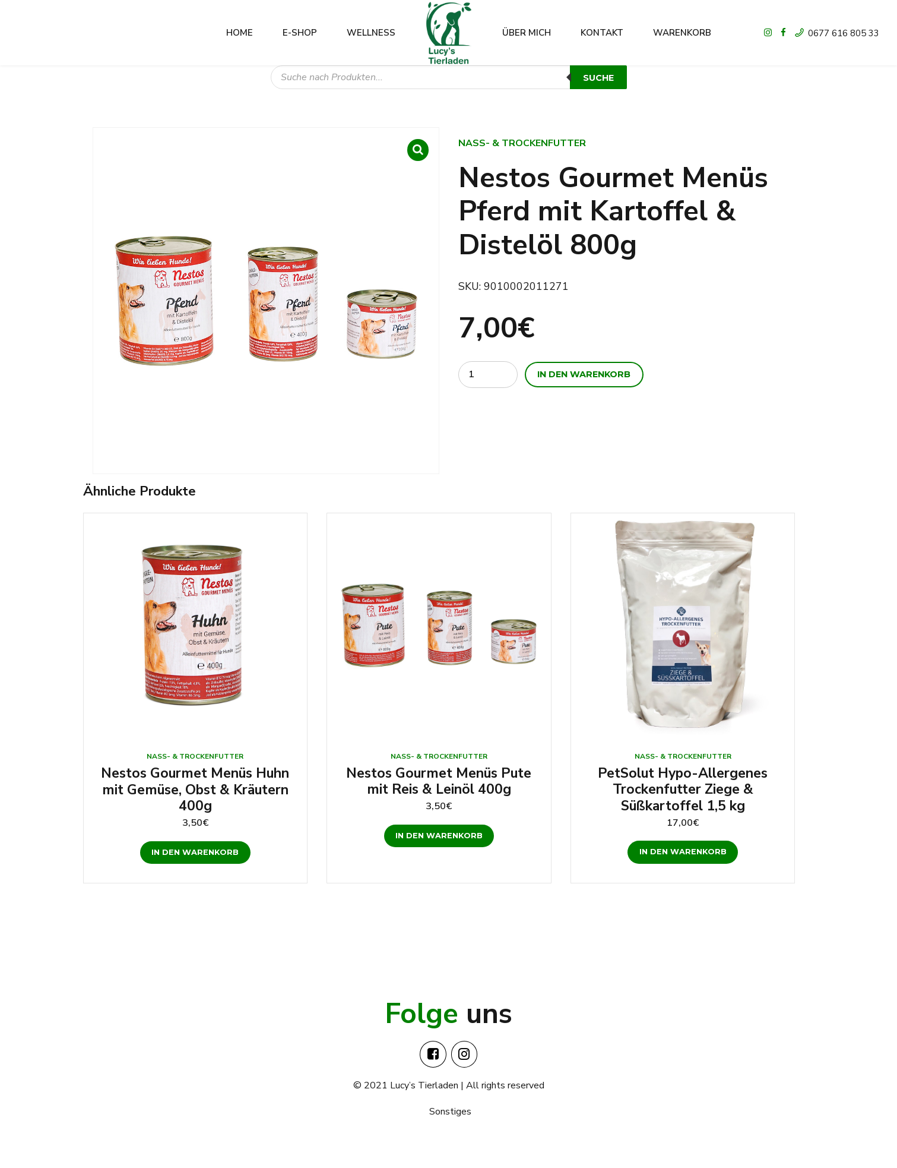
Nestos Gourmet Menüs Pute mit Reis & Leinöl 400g (438, 781)
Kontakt (602, 33)
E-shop (300, 33)
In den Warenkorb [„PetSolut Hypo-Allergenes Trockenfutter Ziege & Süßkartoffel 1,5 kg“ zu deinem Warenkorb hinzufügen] (683, 851)
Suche (598, 77)
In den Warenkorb (583, 374)
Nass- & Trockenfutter (522, 143)
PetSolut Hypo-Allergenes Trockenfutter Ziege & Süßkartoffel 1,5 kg (683, 789)
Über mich (526, 33)
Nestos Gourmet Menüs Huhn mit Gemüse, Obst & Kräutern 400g (195, 789)
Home (239, 33)
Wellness (371, 33)
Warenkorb (682, 33)
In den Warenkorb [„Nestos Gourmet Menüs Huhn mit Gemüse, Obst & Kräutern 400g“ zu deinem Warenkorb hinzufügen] (195, 852)
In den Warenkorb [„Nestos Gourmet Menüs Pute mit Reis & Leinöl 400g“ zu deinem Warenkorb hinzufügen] (439, 835)
